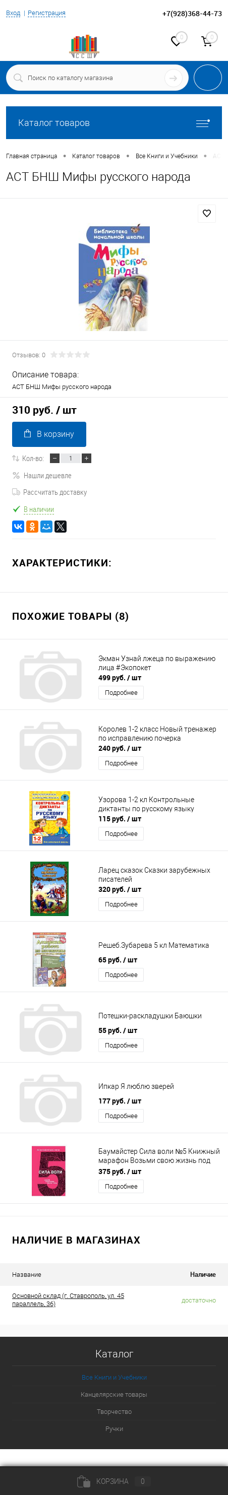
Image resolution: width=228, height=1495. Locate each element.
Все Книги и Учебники (114, 1377)
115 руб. (119, 818)
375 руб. (119, 1171)
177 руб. (119, 1101)
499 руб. (119, 677)
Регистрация (47, 13)
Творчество (114, 1411)
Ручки (114, 1429)
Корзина (114, 1481)
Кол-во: (33, 458)
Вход (13, 13)
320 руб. (119, 889)
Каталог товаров (114, 122)
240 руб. (119, 748)
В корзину (49, 434)
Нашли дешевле (42, 475)
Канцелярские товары (114, 1394)
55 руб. (117, 1030)
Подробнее (121, 692)
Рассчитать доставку (49, 492)
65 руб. (117, 959)
